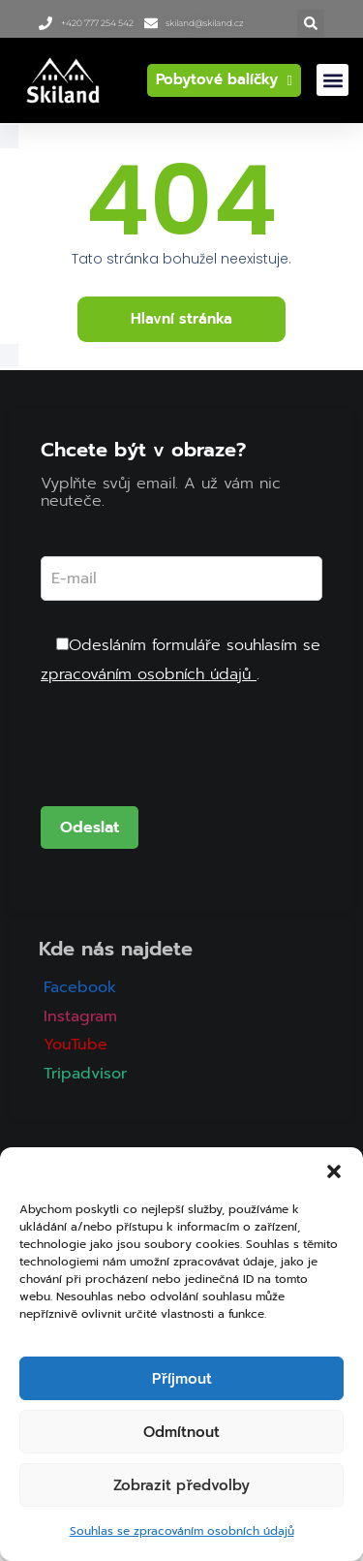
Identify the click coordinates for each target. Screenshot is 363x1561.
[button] (334, 1171)
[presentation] (188, 758)
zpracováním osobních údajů (149, 674)
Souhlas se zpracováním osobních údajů (182, 1531)
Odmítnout (181, 1432)
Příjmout (182, 1378)
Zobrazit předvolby (181, 1485)
